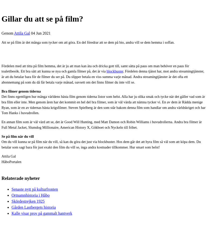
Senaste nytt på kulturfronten (35, 189)
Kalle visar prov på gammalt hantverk (42, 213)
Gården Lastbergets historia (34, 207)
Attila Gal (22, 33)
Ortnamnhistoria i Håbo (31, 195)
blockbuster (115, 71)
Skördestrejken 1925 (28, 201)
